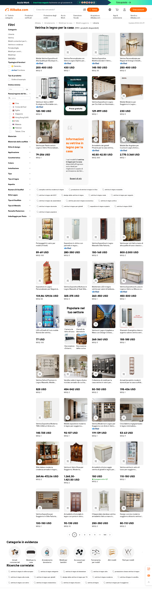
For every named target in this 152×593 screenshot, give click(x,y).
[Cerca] (93, 10)
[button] (84, 9)
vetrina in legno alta (99, 572)
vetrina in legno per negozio (122, 195)
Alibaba (38, 23)
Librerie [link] (96, 23)
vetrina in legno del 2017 (46, 195)
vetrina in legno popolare (47, 212)
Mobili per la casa (65, 23)
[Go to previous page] (69, 534)
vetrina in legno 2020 (123, 206)
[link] (148, 569)
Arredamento (49, 23)
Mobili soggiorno (82, 23)
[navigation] (19, 279)
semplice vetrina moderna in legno (50, 190)
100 (105, 535)
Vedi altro (11, 58)
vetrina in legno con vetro (18, 583)
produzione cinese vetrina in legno (125, 572)
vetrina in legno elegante (48, 572)
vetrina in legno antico (107, 201)
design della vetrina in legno (72, 195)
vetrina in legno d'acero (70, 583)
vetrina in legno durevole (47, 206)
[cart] (117, 10)
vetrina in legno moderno (102, 577)
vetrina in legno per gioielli (72, 206)
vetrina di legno (92, 583)
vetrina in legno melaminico (45, 583)
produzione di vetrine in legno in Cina (83, 190)
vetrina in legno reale (97, 195)
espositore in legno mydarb (99, 206)
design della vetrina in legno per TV (74, 577)
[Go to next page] (110, 534)
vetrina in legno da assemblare (49, 201)
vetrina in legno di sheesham (74, 572)
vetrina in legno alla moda (18, 577)
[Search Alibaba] (58, 9)
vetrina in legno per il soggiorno (115, 583)
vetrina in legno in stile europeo (20, 572)
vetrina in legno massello (112, 190)
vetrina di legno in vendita (128, 577)
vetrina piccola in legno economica (79, 201)
